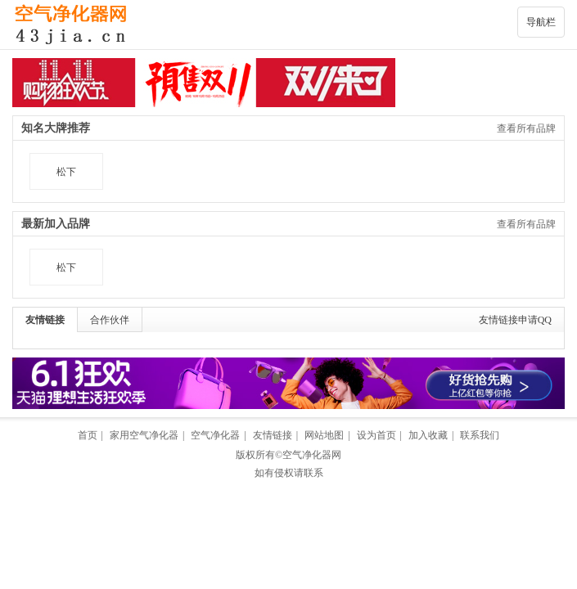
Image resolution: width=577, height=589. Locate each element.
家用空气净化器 (144, 435)
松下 (66, 172)
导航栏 (541, 22)
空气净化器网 (311, 455)
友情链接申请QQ (515, 320)
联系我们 (479, 435)
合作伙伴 (109, 320)
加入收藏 (428, 435)
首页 (87, 435)
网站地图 (324, 435)
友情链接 (45, 320)
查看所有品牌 (526, 128)
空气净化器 (215, 435)
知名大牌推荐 (55, 128)
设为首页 (376, 435)
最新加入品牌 (55, 224)
